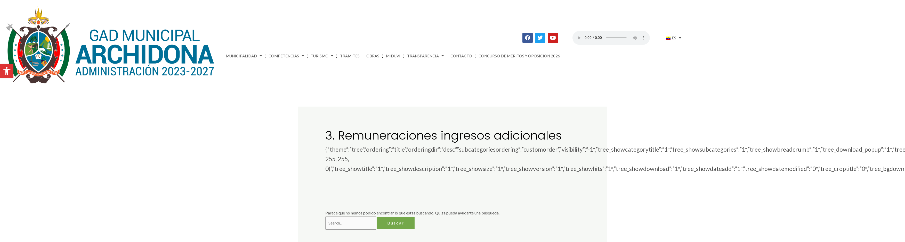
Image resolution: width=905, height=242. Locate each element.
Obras (372, 56)
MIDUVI (393, 56)
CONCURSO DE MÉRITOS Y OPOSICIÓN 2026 (519, 56)
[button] (6, 71)
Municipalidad (244, 55)
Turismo (322, 55)
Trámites (350, 56)
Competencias (286, 55)
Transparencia (425, 55)
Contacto (461, 56)
